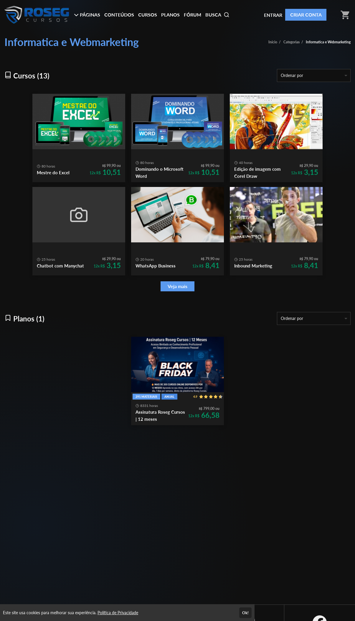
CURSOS (147, 14)
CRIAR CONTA (306, 14)
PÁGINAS (87, 14)
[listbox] (314, 75)
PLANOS (170, 14)
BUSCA (217, 15)
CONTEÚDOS (119, 14)
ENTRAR (273, 15)
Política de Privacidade (118, 612)
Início (272, 42)
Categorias (291, 42)
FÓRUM (192, 14)
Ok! (245, 612)
